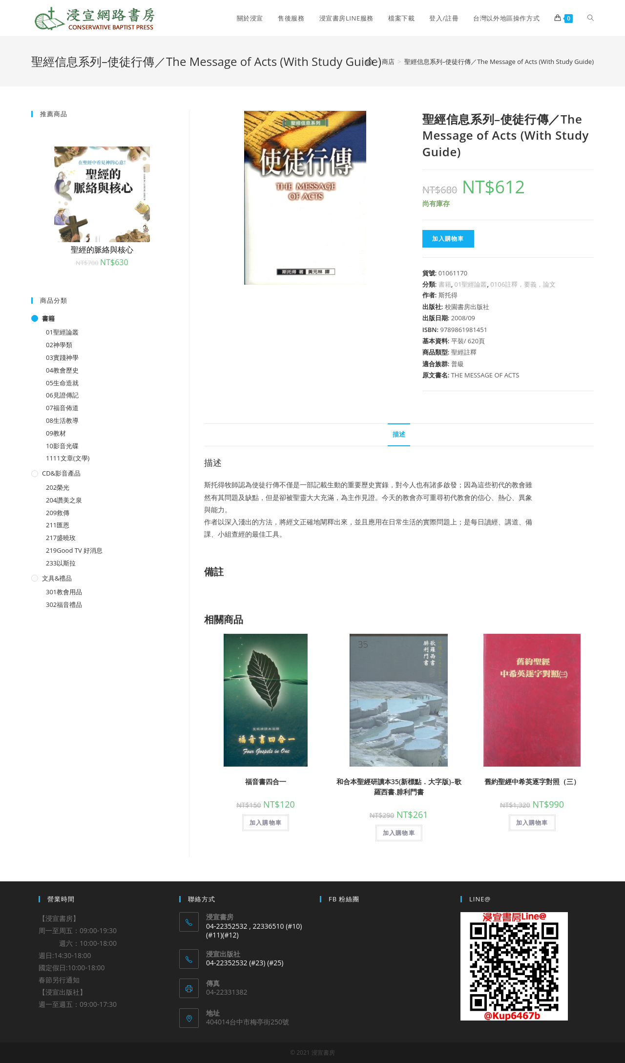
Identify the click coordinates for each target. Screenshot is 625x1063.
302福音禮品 (64, 604)
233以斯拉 (61, 563)
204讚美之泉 (64, 500)
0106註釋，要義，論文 (523, 284)
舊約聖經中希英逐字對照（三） (532, 781)
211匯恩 (57, 525)
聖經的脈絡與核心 (102, 249)
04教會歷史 (62, 370)
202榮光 (57, 487)
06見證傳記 (62, 395)
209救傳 (57, 512)
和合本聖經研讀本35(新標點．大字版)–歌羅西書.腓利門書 (398, 786)
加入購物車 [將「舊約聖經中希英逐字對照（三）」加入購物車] (532, 822)
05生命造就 (62, 382)
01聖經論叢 (471, 284)
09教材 (56, 433)
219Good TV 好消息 (74, 550)
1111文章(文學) (67, 458)
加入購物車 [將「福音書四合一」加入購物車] (266, 822)
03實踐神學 (62, 357)
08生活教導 (62, 420)
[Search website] (590, 18)
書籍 (444, 284)
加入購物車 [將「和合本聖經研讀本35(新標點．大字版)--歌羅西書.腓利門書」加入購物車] (399, 833)
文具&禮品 (57, 578)
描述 (399, 434)
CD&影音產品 (61, 473)
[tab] (399, 435)
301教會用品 (64, 591)
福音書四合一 (265, 781)
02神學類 (59, 344)
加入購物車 (448, 238)
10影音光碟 (62, 445)
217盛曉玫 (61, 537)
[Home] (369, 61)
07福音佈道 (62, 407)
